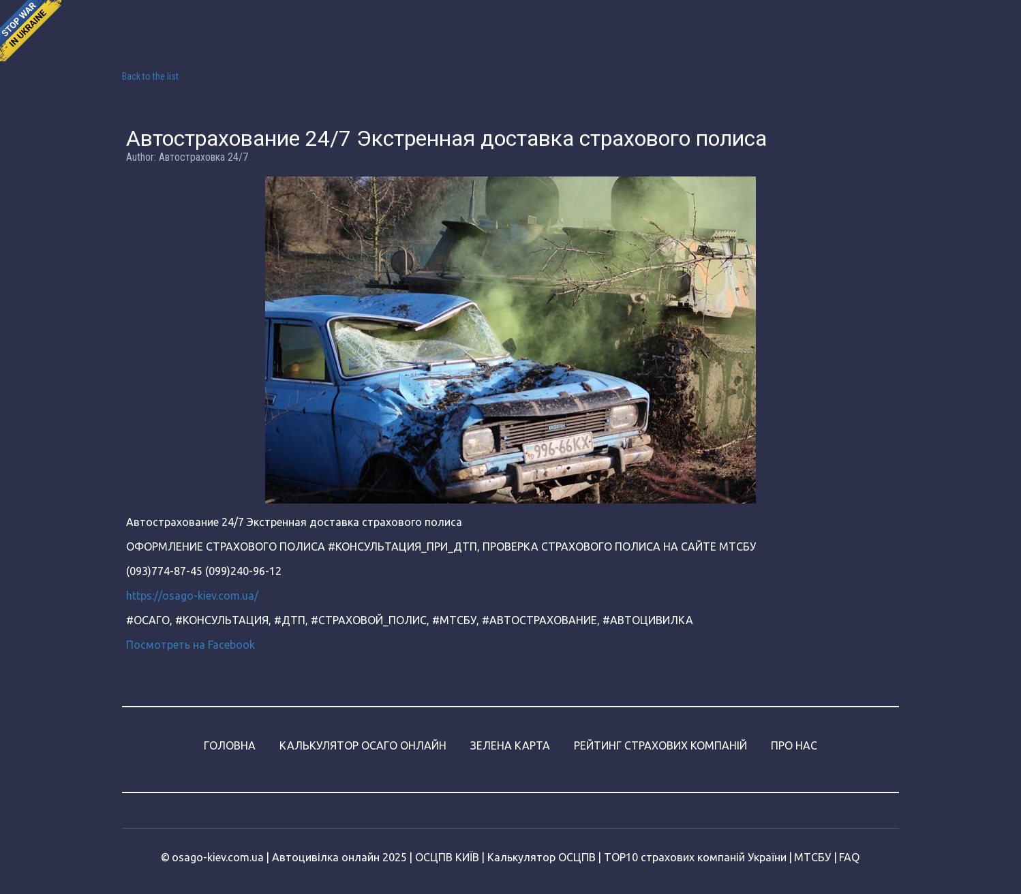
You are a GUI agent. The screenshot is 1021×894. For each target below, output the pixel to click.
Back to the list (150, 76)
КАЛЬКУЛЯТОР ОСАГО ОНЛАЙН (362, 745)
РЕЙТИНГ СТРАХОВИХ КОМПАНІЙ (660, 745)
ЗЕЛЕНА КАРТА (510, 745)
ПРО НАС (794, 745)
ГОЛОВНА (230, 745)
